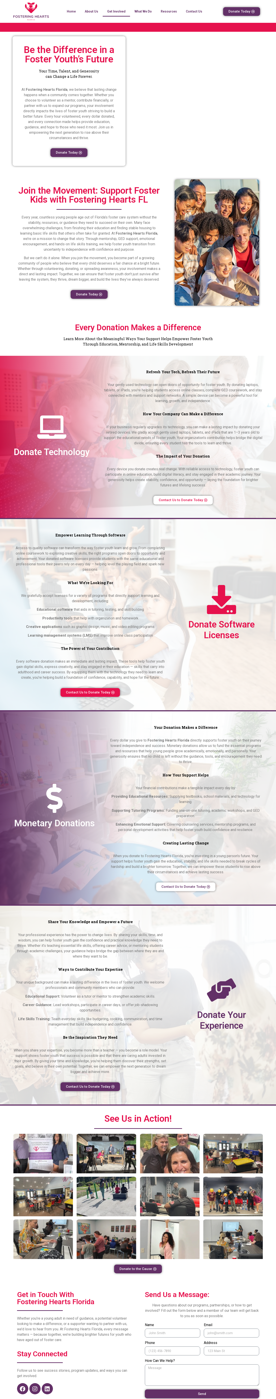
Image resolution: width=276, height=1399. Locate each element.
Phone (150, 1343)
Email (208, 1325)
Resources (169, 11)
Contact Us (194, 11)
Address (210, 1343)
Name (149, 1325)
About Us (91, 11)
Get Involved (116, 11)
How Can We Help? (160, 1361)
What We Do (143, 11)
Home (71, 11)
